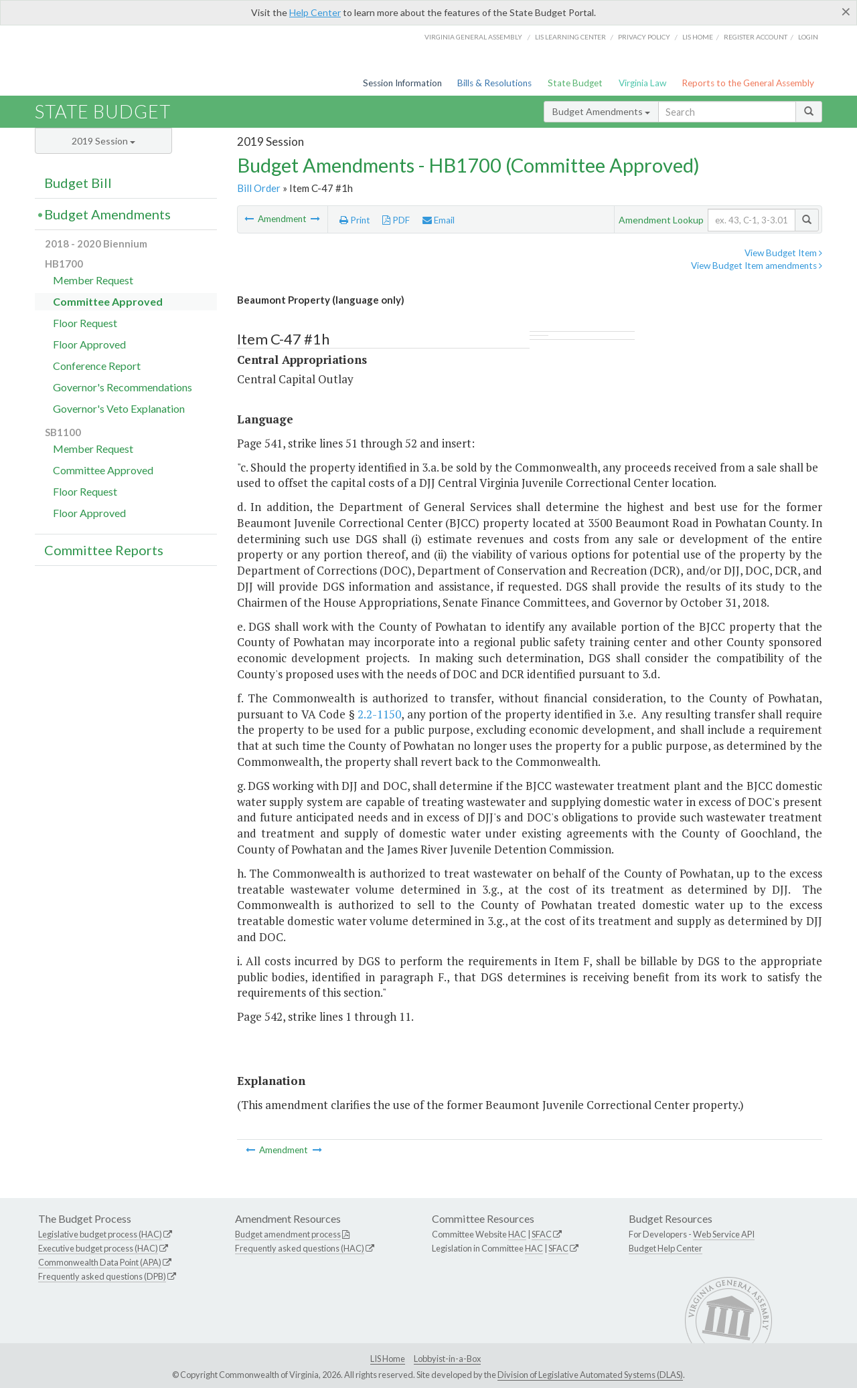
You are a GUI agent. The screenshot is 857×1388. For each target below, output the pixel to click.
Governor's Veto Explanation (119, 408)
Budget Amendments (601, 111)
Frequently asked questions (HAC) (299, 1248)
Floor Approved (89, 344)
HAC (517, 1234)
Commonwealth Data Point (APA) (99, 1262)
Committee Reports (103, 550)
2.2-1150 (379, 714)
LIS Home (387, 1358)
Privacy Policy (644, 37)
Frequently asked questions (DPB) (102, 1276)
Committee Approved (108, 301)
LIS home (697, 37)
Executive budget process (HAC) (98, 1248)
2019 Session (103, 140)
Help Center (315, 12)
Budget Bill (78, 183)
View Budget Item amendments (756, 265)
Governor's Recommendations (122, 387)
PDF (396, 220)
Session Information (402, 83)
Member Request (93, 280)
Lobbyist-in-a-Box (447, 1358)
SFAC (542, 1234)
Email (438, 220)
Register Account (755, 37)
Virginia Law (642, 83)
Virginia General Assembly (473, 37)
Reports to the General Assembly (748, 83)
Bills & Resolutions (494, 83)
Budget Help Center (665, 1248)
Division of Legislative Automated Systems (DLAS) (590, 1374)
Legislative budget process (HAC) (100, 1234)
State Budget (575, 83)
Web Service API (724, 1234)
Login (808, 37)
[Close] (846, 11)
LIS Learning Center (570, 37)
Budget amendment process (288, 1234)
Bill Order (259, 188)
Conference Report (97, 365)
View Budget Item (783, 252)
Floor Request (85, 322)
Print (354, 220)
